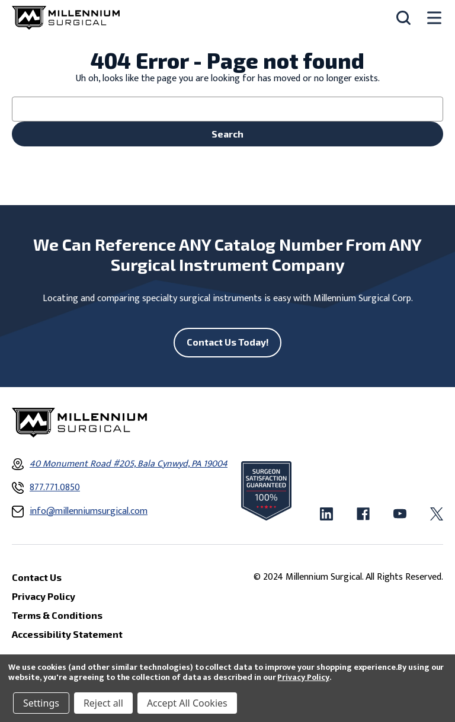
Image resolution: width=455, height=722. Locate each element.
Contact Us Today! (228, 341)
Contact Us (37, 577)
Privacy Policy (303, 677)
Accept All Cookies (187, 703)
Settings (41, 703)
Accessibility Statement (67, 634)
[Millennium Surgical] (66, 18)
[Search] (403, 18)
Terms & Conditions (57, 615)
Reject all (103, 703)
